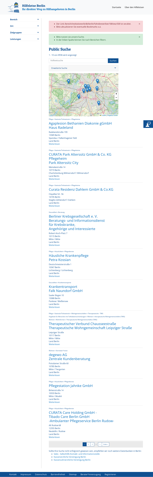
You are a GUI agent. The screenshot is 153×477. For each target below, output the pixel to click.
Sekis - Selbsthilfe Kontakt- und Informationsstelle (77, 454)
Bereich (13, 19)
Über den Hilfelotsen (134, 7)
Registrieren (110, 474)
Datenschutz (41, 474)
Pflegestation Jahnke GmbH (71, 385)
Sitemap (73, 474)
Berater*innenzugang (91, 474)
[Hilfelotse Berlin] (41, 7)
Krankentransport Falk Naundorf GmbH (66, 288)
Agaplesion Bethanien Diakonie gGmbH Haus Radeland (80, 125)
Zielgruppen (16, 32)
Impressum (26, 474)
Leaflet (103, 115)
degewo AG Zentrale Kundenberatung (69, 356)
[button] (68, 81)
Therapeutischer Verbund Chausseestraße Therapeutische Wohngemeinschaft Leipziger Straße (90, 325)
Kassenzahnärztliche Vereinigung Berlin (72, 459)
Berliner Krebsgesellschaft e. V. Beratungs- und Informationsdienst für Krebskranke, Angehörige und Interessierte (77, 222)
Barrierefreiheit (58, 474)
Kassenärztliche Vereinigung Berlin (70, 457)
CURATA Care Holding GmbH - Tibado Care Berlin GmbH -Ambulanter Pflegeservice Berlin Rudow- (81, 416)
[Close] (139, 24)
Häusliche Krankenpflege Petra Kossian (69, 257)
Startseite (116, 7)
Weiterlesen (54, 144)
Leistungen (15, 39)
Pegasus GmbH (112, 115)
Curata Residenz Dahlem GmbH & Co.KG (81, 189)
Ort (11, 26)
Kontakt (13, 474)
